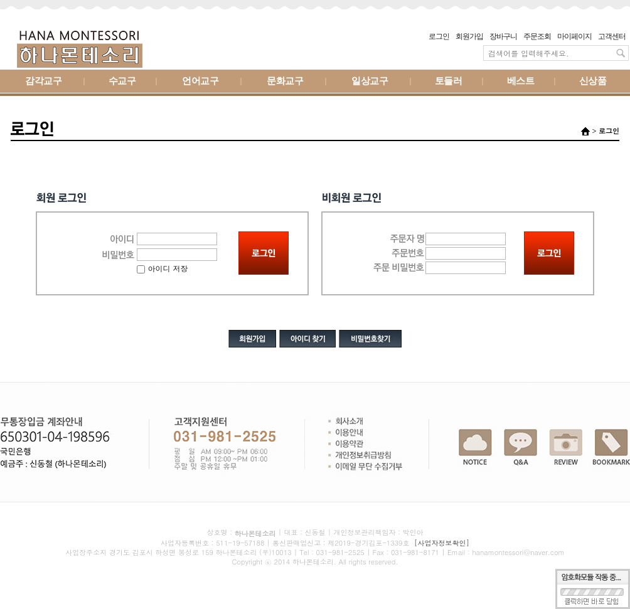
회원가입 (469, 36)
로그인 (439, 36)
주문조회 (537, 36)
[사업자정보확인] (441, 543)
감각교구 (43, 81)
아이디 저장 (162, 268)
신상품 (593, 81)
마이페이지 (574, 36)
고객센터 (612, 36)
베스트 (521, 81)
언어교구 (200, 81)
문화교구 (285, 81)
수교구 (122, 81)
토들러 (448, 81)
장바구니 (503, 36)
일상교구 (369, 81)
